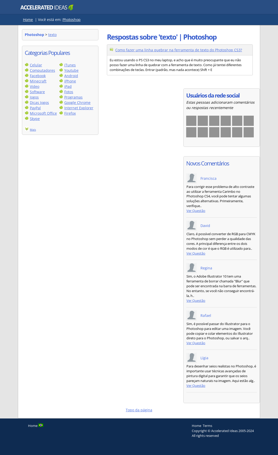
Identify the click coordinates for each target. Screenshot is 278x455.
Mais (33, 129)
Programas (73, 97)
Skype (35, 118)
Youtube (71, 70)
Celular (36, 65)
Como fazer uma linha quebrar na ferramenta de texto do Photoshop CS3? (178, 49)
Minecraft (38, 81)
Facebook (38, 75)
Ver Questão (195, 211)
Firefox (70, 113)
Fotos (68, 91)
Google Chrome (77, 102)
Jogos (34, 97)
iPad (68, 86)
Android (71, 75)
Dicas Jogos (39, 102)
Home (28, 19)
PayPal (35, 107)
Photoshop (71, 19)
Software (37, 91)
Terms (207, 425)
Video (34, 86)
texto (52, 34)
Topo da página (139, 410)
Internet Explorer (78, 107)
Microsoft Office (43, 113)
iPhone (70, 81)
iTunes (70, 65)
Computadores (42, 70)
